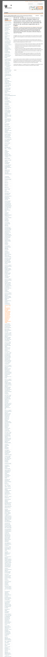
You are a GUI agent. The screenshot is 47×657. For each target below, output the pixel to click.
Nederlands (37, 15)
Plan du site (31, 1)
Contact (40, 1)
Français (41, 15)
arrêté (16, 35)
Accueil (9, 15)
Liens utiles (26, 1)
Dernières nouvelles (13, 15)
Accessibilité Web (36, 1)
